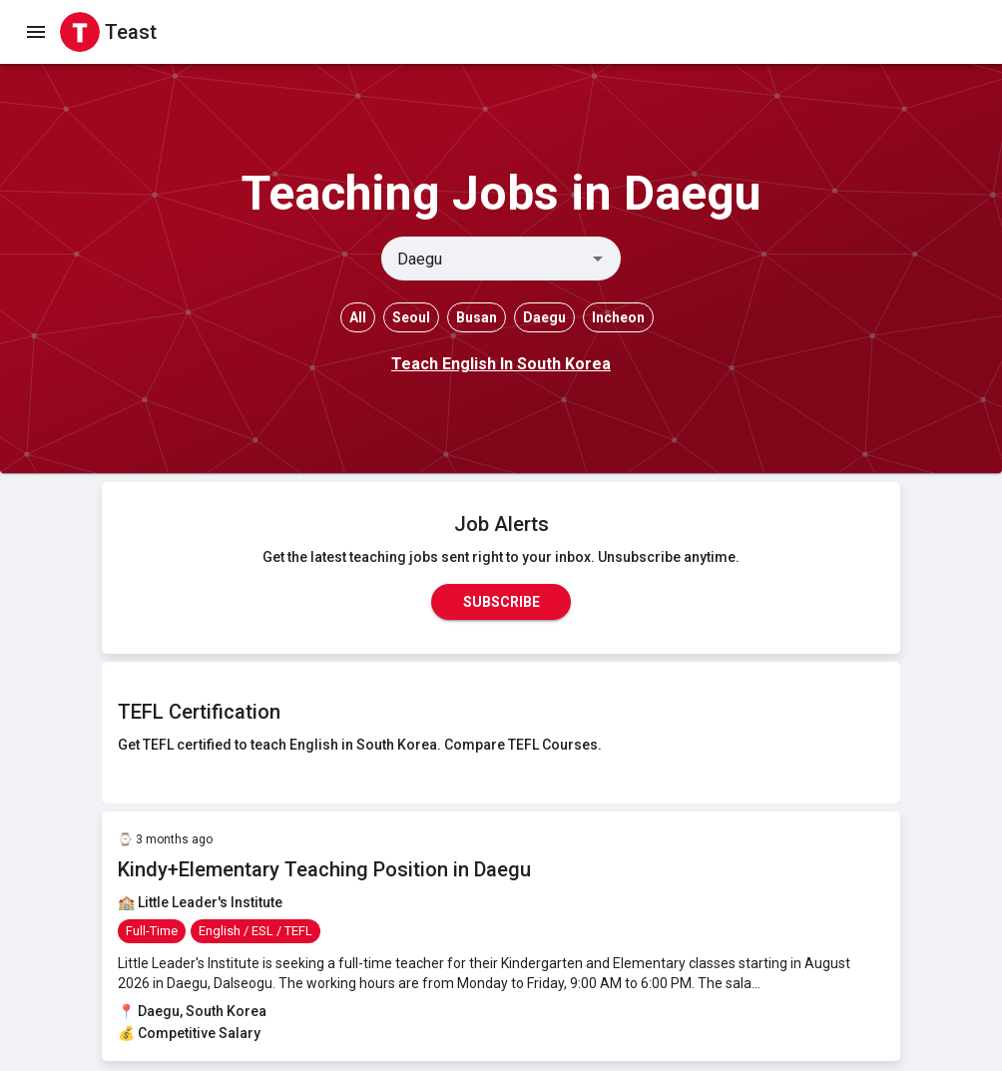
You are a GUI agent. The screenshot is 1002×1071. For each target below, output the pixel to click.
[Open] (598, 258)
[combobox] (484, 258)
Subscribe (501, 602)
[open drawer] (36, 32)
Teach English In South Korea (501, 363)
